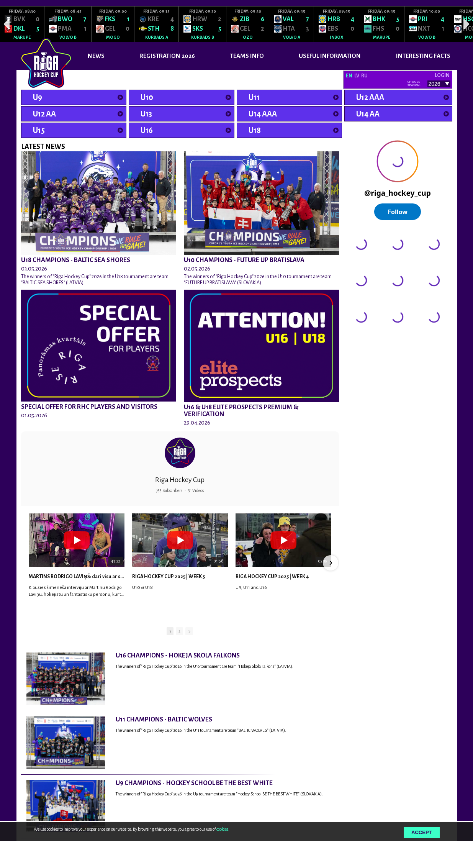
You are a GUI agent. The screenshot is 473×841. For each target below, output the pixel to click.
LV (356, 76)
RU (364, 76)
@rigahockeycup (363, 339)
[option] (22, 24)
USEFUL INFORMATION (330, 55)
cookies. (222, 829)
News (96, 55)
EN (349, 76)
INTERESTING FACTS (423, 55)
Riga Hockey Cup (180, 480)
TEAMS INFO (247, 55)
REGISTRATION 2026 (167, 55)
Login (442, 75)
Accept (421, 832)
